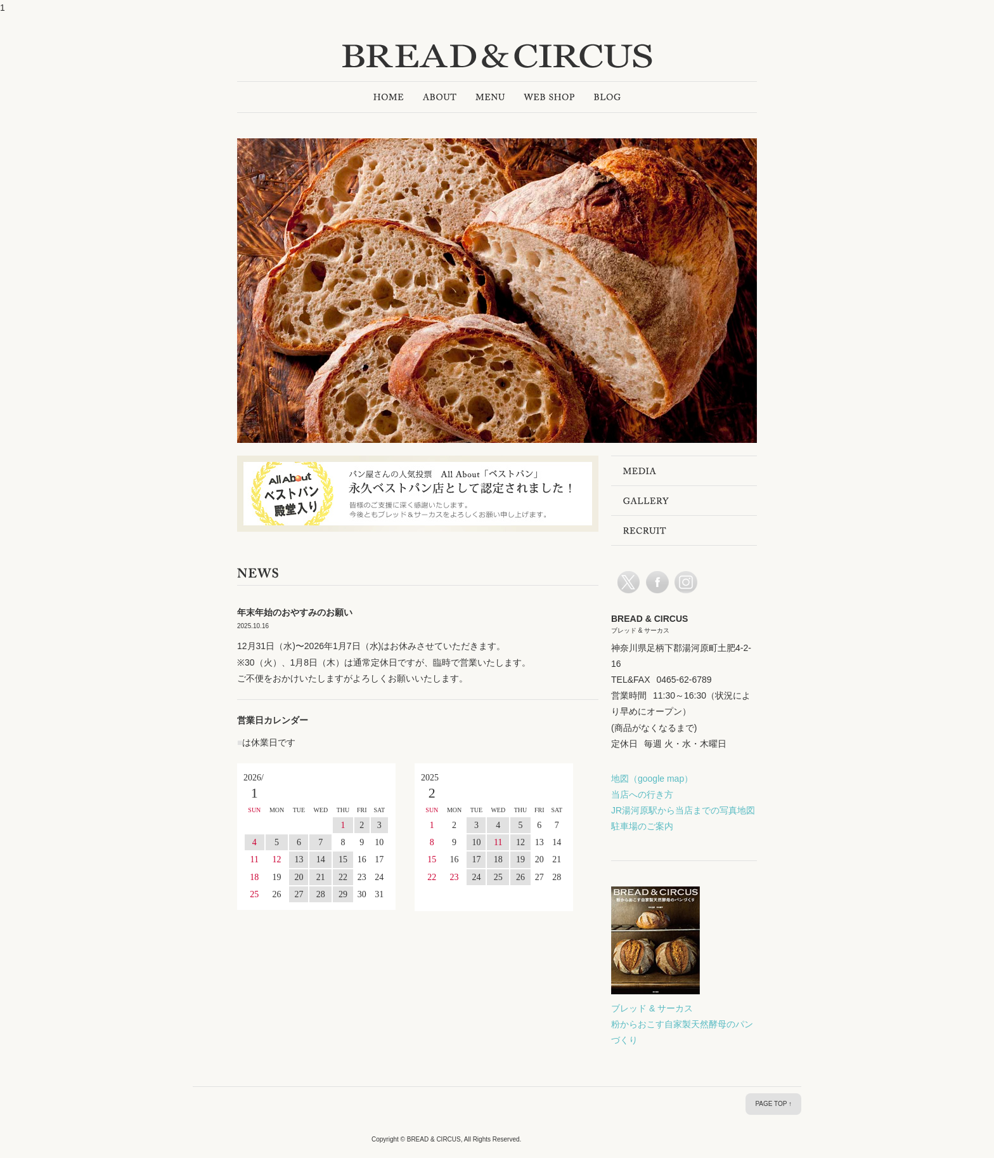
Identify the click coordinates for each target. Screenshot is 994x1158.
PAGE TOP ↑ (773, 1103)
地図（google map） (652, 778)
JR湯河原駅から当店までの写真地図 (683, 810)
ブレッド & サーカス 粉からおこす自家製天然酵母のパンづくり (682, 1024)
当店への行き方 (642, 794)
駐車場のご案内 (642, 826)
